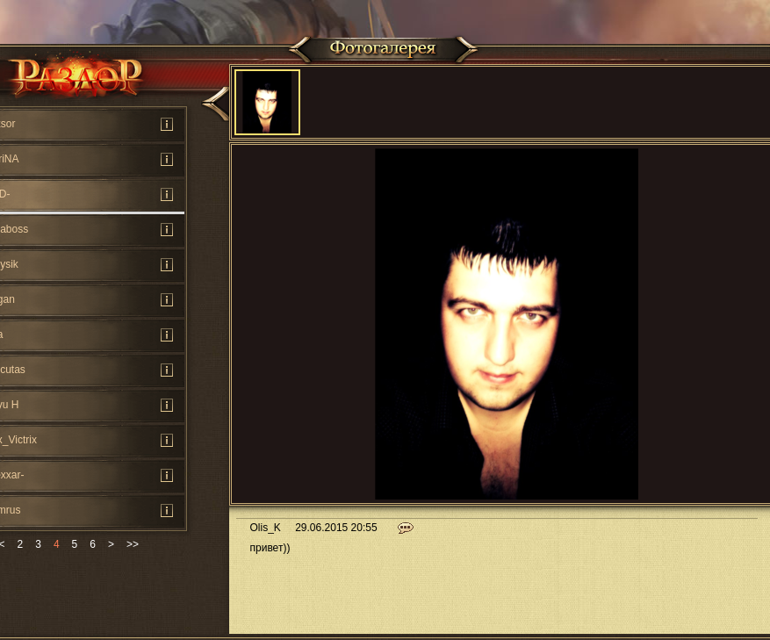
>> (132, 544)
